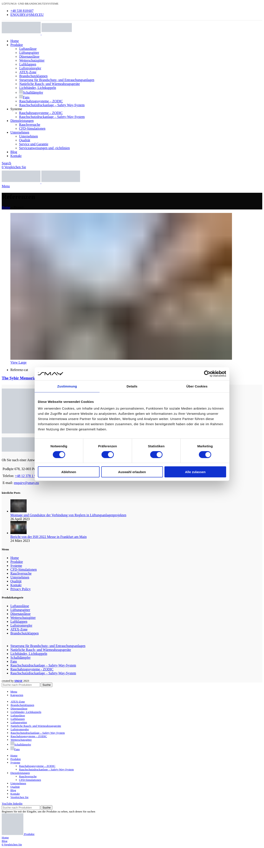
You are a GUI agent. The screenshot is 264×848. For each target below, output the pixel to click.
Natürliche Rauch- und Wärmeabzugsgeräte (49, 84)
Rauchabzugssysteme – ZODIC (41, 101)
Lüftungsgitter (29, 52)
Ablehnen (68, 472)
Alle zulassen (195, 472)
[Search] (6, 163)
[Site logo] (22, 33)
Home (6, 207)
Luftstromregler (30, 68)
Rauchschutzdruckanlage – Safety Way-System (52, 105)
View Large (18, 362)
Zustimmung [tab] (67, 386)
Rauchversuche (29, 124)
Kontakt (16, 585)
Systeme (16, 565)
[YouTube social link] (7, 803)
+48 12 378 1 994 (27, 476)
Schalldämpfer (31, 92)
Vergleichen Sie (19, 797)
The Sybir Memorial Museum (27, 378)
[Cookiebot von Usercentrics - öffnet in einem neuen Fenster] (207, 373)
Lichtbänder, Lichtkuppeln (37, 88)
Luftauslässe (28, 49)
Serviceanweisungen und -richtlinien (44, 148)
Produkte (16, 562)
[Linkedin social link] (18, 803)
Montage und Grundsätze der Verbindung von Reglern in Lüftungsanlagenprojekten (68, 515)
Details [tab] (132, 386)
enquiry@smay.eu (26, 483)
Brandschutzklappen (33, 76)
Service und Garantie (33, 144)
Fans (24, 97)
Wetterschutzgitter (32, 60)
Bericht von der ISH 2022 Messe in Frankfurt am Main (48, 537)
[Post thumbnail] (18, 511)
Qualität (24, 140)
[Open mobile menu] (6, 186)
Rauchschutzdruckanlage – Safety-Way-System (52, 117)
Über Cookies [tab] (197, 386)
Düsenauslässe (29, 56)
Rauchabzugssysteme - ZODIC (31, 669)
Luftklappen (27, 64)
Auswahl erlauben (132, 472)
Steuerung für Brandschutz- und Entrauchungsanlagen (56, 80)
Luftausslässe (19, 606)
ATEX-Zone (27, 72)
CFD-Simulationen (32, 128)
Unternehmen (28, 136)
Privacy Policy (20, 589)
